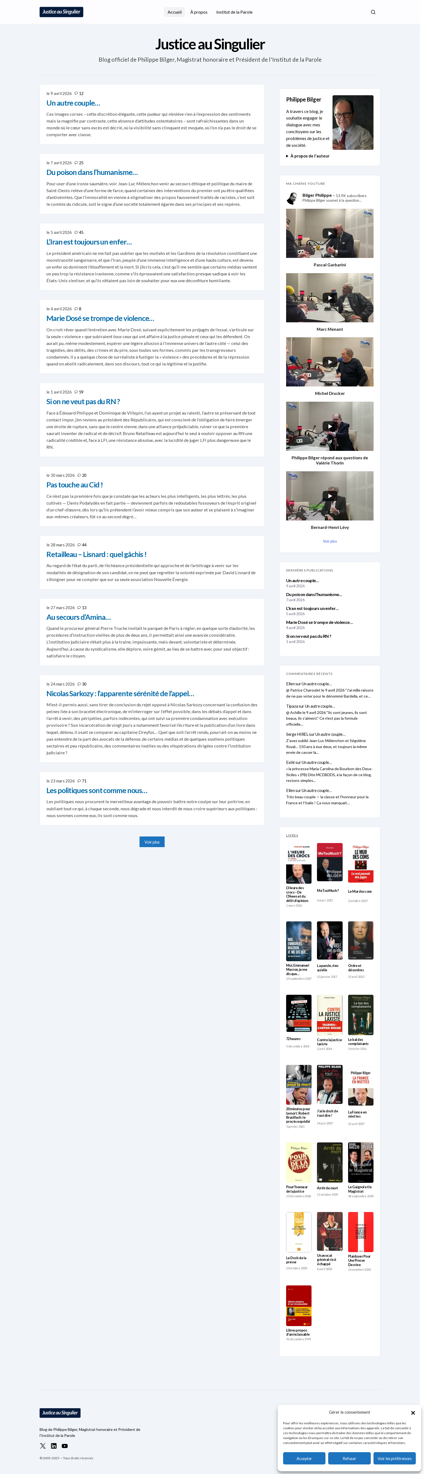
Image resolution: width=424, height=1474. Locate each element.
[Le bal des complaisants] (360, 1015)
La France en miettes (357, 1114)
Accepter (304, 1458)
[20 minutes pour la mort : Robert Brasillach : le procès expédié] (299, 1085)
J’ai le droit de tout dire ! (327, 1113)
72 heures (293, 1039)
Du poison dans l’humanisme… (314, 594)
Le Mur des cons (360, 891)
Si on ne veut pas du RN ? (308, 636)
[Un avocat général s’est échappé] (329, 1231)
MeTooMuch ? (328, 891)
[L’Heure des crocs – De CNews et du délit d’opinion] (299, 863)
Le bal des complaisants (358, 1042)
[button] (413, 1412)
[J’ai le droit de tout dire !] (329, 1084)
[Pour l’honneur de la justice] (299, 1162)
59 (81, 391)
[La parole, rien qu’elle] (329, 940)
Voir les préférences (394, 1458)
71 (84, 780)
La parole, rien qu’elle (327, 968)
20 (84, 475)
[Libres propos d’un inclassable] (299, 1305)
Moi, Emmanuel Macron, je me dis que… (297, 969)
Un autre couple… (302, 580)
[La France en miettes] (360, 1085)
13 (84, 607)
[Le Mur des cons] (360, 863)
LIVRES (292, 835)
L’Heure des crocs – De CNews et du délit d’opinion (297, 894)
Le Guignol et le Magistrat (360, 1189)
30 (84, 683)
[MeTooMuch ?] (329, 862)
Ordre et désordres (356, 968)
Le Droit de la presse (296, 1260)
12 (81, 93)
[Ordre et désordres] (360, 940)
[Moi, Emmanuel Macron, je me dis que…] (299, 941)
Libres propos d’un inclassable (298, 1332)
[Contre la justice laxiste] (329, 1015)
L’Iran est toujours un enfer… (312, 608)
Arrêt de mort (327, 1188)
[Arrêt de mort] (329, 1162)
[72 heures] (299, 1013)
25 (81, 162)
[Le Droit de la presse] (299, 1232)
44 (84, 544)
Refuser (349, 1458)
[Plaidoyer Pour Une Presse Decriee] (360, 1232)
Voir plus (152, 841)
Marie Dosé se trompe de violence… (319, 622)
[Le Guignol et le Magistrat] (360, 1162)
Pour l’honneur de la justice (297, 1189)
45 (81, 232)
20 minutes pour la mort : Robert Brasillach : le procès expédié (298, 1115)
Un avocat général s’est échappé (326, 1259)
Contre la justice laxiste (329, 1042)
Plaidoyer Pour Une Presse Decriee (359, 1260)
